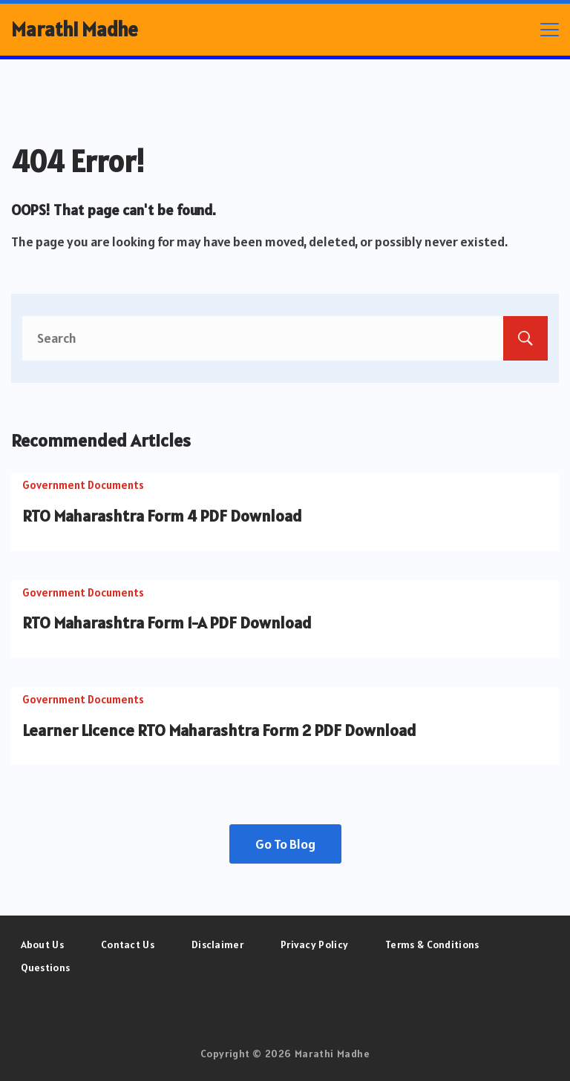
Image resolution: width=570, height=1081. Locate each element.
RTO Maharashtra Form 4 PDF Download (162, 515)
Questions (46, 967)
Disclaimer (217, 944)
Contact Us (127, 944)
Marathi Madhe (74, 29)
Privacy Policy (314, 944)
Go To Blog (285, 843)
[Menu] (549, 30)
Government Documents (83, 485)
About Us (42, 944)
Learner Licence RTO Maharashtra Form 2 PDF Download (219, 730)
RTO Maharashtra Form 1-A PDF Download (167, 622)
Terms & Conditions (432, 944)
